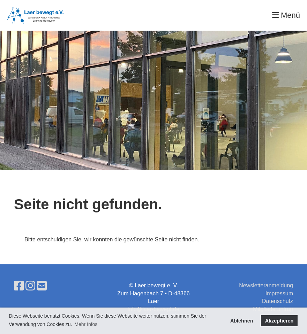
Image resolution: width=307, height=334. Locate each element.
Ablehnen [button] (241, 321)
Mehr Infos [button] (85, 324)
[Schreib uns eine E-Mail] (42, 286)
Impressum (279, 293)
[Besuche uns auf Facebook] (19, 286)
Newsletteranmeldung (266, 285)
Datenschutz (277, 301)
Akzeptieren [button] (279, 321)
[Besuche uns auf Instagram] (30, 286)
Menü (286, 15)
